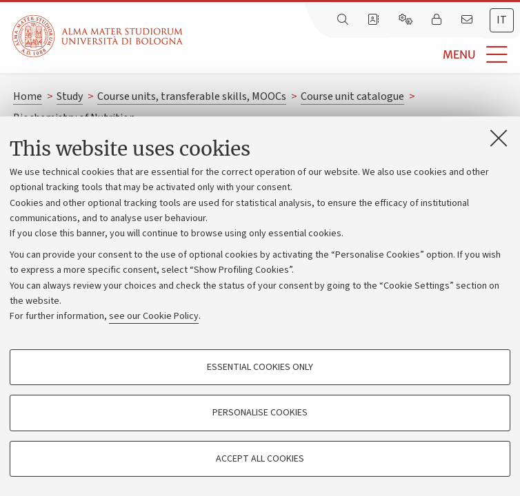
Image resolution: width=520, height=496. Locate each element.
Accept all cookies (260, 459)
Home (27, 96)
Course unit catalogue (352, 96)
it (502, 20)
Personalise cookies (260, 413)
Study (70, 96)
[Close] (499, 138)
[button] (351, 55)
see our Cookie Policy (154, 316)
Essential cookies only (260, 367)
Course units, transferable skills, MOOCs (191, 96)
